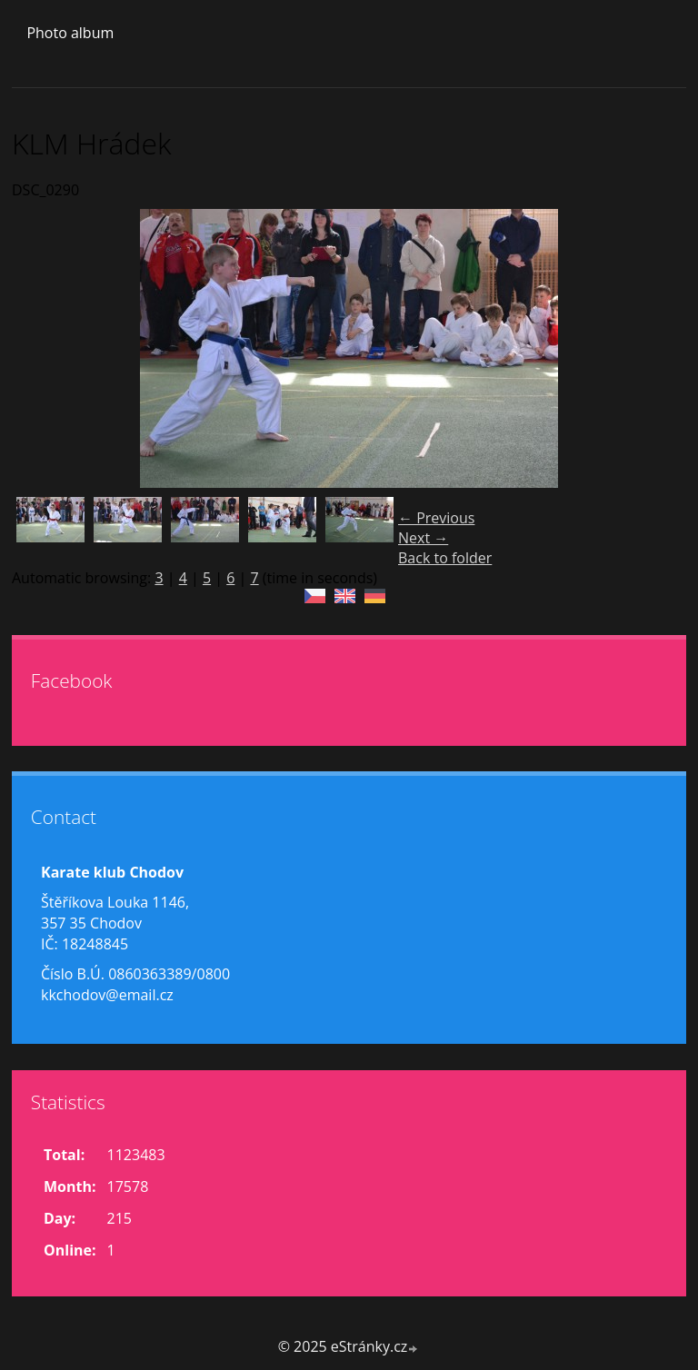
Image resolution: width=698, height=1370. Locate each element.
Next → (423, 538)
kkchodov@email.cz (107, 995)
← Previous (436, 518)
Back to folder (445, 558)
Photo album (70, 33)
